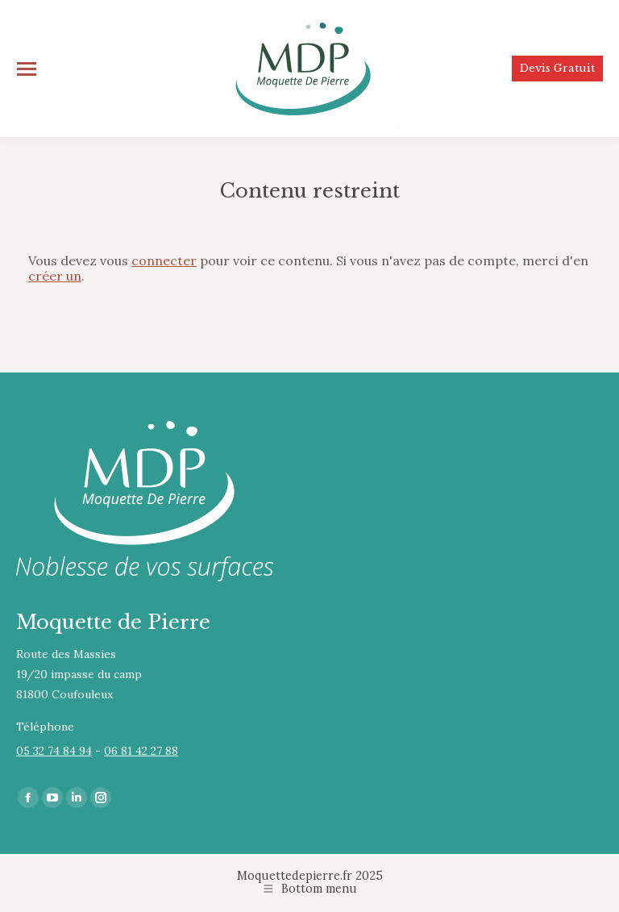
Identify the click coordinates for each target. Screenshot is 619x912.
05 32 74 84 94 (54, 750)
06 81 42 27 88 (141, 750)
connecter (164, 260)
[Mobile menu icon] (26, 69)
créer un (54, 276)
